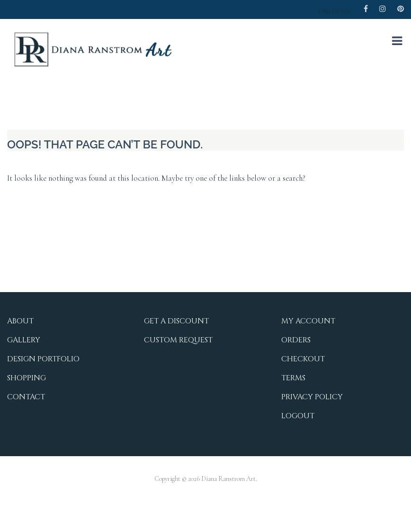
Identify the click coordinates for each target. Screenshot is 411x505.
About (20, 321)
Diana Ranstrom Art (228, 479)
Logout (297, 416)
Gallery (23, 340)
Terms (293, 378)
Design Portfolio (43, 359)
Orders (296, 340)
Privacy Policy (312, 397)
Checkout (303, 359)
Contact (26, 397)
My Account (308, 321)
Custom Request (178, 340)
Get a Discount (176, 321)
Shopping (26, 378)
